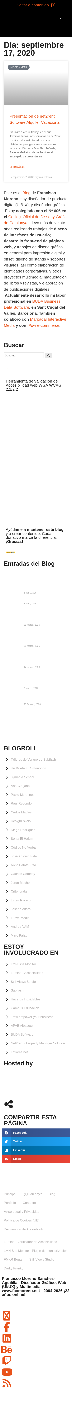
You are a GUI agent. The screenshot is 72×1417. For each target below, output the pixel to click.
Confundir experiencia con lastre (44, 599)
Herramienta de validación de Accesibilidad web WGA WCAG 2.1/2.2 (33, 385)
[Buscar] (48, 355)
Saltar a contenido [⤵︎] (36, 5)
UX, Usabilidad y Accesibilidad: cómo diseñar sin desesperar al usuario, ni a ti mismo (44, 637)
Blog (26, 192)
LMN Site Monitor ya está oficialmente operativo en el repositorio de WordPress (41, 679)
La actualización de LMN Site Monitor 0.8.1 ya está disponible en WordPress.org (44, 658)
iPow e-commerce (43, 325)
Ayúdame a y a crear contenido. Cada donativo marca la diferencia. (35, 535)
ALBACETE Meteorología (36, 726)
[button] (60, 17)
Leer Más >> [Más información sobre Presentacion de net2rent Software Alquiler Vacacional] (17, 167)
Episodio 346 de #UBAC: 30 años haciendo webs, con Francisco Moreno (45, 616)
